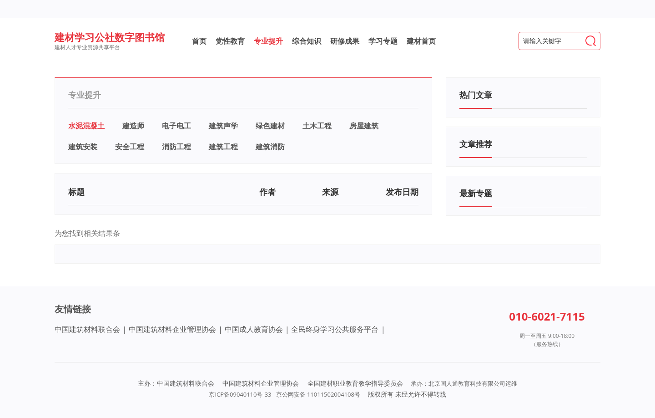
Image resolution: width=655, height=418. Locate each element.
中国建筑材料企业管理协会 (172, 329)
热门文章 (475, 94)
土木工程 (317, 126)
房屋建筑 (363, 126)
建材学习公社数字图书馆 (110, 37)
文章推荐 (475, 143)
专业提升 (268, 41)
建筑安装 (82, 147)
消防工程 (176, 147)
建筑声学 (223, 126)
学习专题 (383, 41)
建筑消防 (270, 147)
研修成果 (344, 41)
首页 (199, 41)
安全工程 (129, 147)
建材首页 (421, 41)
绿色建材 (270, 126)
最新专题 (475, 193)
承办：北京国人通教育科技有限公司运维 (464, 383)
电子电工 (176, 126)
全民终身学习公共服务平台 (334, 329)
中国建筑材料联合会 (87, 329)
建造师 (133, 126)
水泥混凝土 (86, 126)
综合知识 (306, 41)
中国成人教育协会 (254, 329)
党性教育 (230, 41)
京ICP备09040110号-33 (240, 394)
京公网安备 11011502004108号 (318, 394)
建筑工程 (223, 147)
